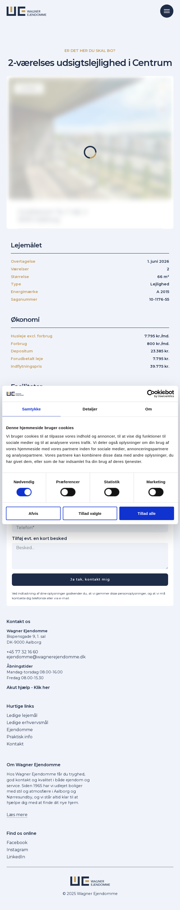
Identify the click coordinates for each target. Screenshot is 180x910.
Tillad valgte (90, 513)
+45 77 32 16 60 (22, 651)
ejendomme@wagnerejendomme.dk (46, 656)
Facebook (17, 842)
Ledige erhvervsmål (27, 722)
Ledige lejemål (22, 715)
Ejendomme (20, 729)
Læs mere (17, 814)
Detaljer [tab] (90, 409)
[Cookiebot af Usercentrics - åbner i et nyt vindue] (151, 394)
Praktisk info (20, 736)
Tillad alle (147, 513)
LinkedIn (16, 856)
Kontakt (15, 743)
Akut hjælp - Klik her (28, 687)
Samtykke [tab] (31, 409)
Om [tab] (148, 409)
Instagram (17, 849)
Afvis (33, 513)
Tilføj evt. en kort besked (39, 539)
